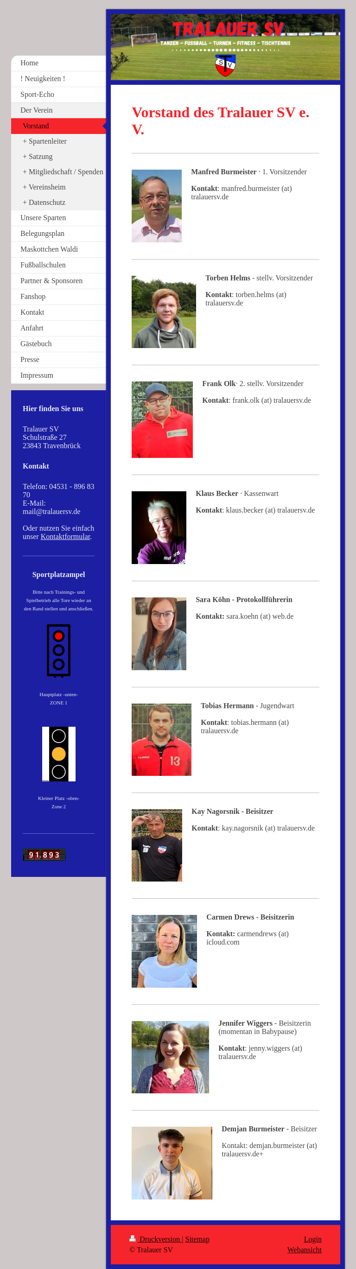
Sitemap (197, 1239)
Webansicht (304, 1250)
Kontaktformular (65, 536)
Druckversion (155, 1239)
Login (313, 1239)
